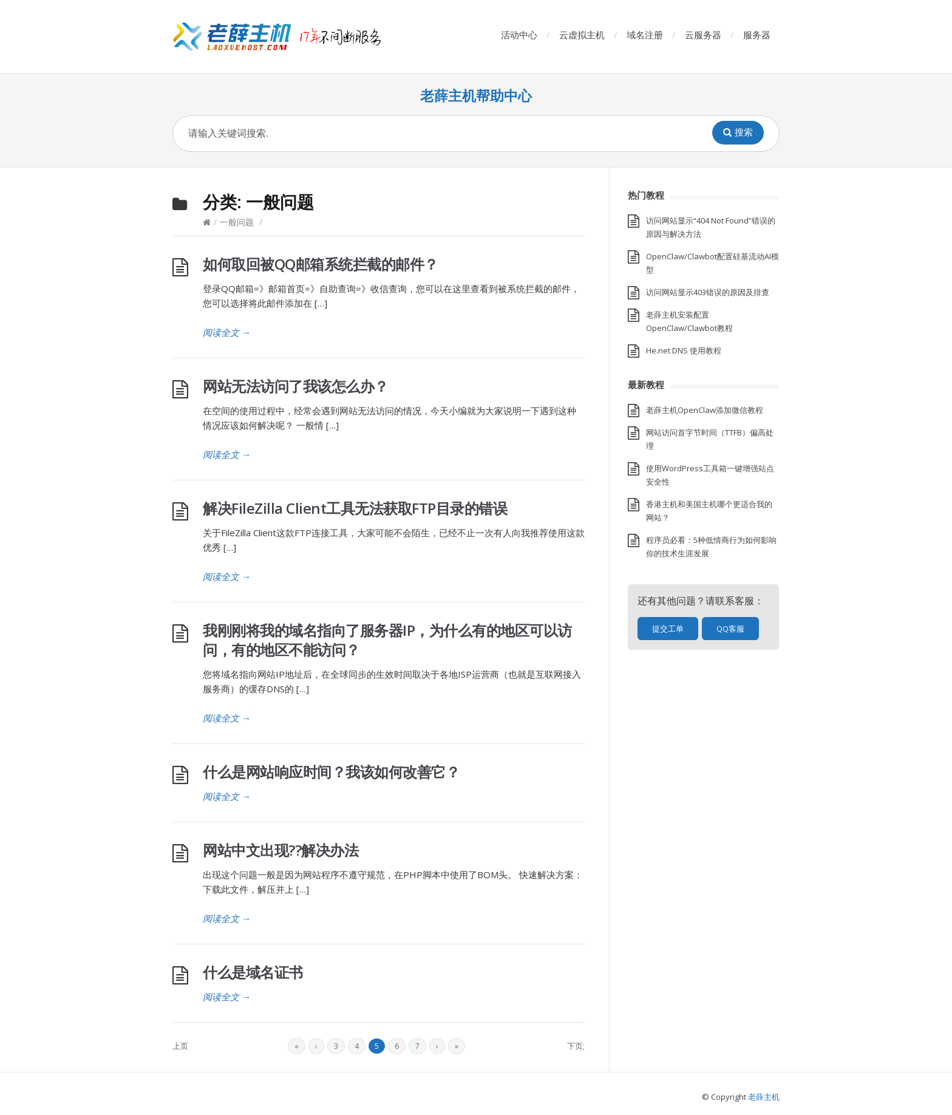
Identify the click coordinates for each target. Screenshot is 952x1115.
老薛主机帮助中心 (476, 95)
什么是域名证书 (253, 972)
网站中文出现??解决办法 (280, 850)
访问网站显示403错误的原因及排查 (707, 292)
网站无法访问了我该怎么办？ (296, 386)
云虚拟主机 (582, 35)
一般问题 (237, 222)
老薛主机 (764, 1096)
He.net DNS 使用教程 (683, 350)
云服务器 (703, 35)
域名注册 (645, 35)
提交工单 (668, 628)
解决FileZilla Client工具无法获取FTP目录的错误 (355, 508)
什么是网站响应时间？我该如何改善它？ (331, 772)
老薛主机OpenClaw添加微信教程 (704, 409)
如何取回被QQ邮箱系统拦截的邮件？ (320, 264)
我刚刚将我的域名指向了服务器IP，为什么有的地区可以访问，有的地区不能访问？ (387, 640)
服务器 (756, 35)
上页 (180, 1045)
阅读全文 (227, 332)
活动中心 (519, 35)
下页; (576, 1045)
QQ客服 (730, 628)
